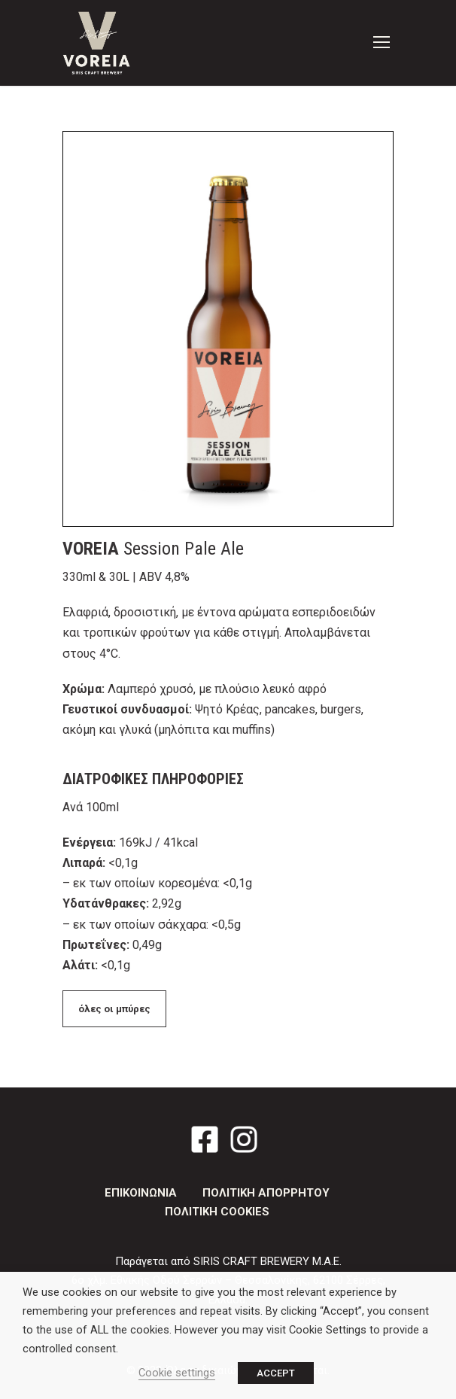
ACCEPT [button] (276, 1373)
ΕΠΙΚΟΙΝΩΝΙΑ (141, 1193)
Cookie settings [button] (176, 1372)
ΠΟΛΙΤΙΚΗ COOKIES (217, 1211)
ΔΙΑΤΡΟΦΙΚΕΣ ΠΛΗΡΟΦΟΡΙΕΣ (153, 779)
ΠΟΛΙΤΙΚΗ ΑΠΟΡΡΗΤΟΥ (266, 1193)
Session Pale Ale (153, 548)
